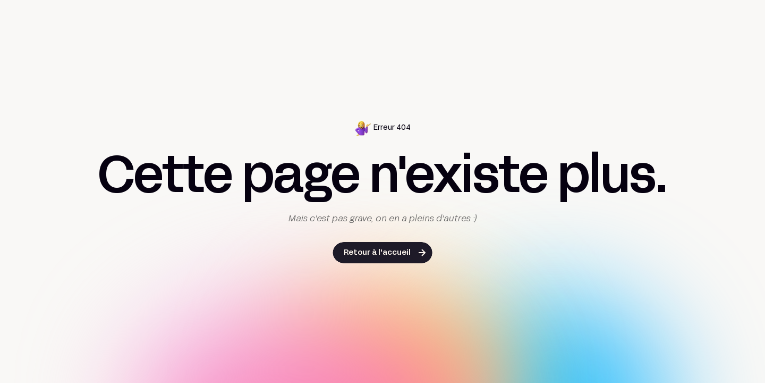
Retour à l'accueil (377, 252)
